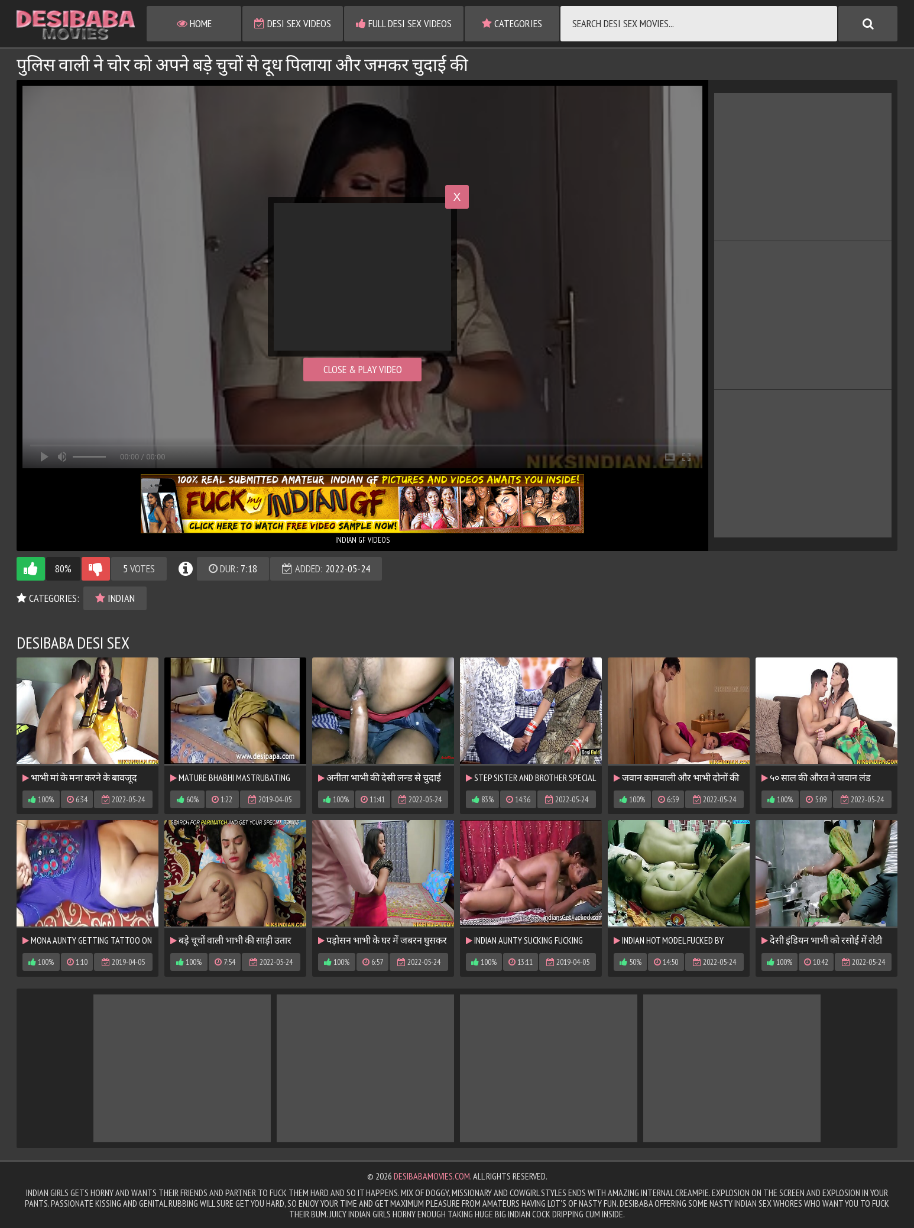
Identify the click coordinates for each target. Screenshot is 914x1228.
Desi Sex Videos (292, 23)
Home (194, 23)
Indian (115, 598)
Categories (512, 23)
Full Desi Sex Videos (404, 23)
